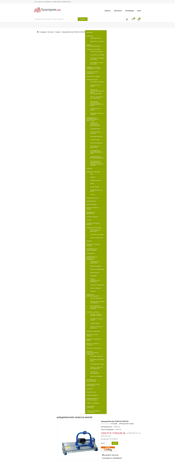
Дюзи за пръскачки (96, 237)
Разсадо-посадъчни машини (93, 223)
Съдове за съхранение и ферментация (95, 124)
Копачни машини (92, 216)
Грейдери (93, 275)
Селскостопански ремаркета (93, 72)
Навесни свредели (93, 403)
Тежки (92, 183)
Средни (57, 32)
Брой (103, 443)
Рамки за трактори (97, 285)
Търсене (82, 19)
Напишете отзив (126, 423)
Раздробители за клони (96, 190)
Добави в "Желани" (110, 455)
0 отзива (114, 423)
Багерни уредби (95, 266)
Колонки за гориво (96, 51)
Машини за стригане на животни (97, 302)
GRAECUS (116, 427)
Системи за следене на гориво (97, 58)
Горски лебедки (95, 288)
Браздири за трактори (91, 212)
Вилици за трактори (97, 269)
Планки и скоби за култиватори (96, 368)
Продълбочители (93, 198)
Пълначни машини (96, 143)
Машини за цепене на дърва (94, 339)
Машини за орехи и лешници (93, 344)
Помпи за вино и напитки (95, 132)
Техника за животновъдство (93, 295)
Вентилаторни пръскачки (95, 230)
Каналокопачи (91, 392)
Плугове (89, 168)
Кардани (93, 291)
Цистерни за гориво (97, 54)
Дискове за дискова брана (97, 360)
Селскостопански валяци (93, 208)
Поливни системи (93, 312)
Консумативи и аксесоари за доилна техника (97, 307)
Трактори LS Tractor (97, 41)
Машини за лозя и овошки (93, 335)
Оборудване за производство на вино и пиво (93, 119)
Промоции (129, 10)
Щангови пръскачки (97, 234)
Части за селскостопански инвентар (93, 353)
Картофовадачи (92, 395)
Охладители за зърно (95, 85)
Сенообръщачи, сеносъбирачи (92, 249)
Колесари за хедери (93, 76)
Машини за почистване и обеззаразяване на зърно (96, 103)
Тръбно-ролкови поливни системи (96, 315)
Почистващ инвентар (91, 407)
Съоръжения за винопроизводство (96, 157)
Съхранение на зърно (95, 109)
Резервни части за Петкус (96, 114)
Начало (107, 10)
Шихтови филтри (96, 136)
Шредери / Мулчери (46, 32)
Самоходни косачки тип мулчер (93, 384)
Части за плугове (96, 376)
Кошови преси (95, 139)
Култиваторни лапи (97, 364)
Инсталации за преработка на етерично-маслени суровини (96, 163)
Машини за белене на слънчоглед (96, 97)
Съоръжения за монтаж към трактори (92, 258)
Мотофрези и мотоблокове (91, 380)
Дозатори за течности (94, 146)
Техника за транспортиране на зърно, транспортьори (97, 91)
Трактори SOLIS (95, 38)
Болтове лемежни (96, 356)
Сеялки (89, 220)
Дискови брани (92, 204)
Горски (92, 194)
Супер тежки (94, 186)
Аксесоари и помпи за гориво (96, 63)
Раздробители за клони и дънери (93, 399)
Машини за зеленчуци (94, 348)
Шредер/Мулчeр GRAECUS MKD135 (73, 32)
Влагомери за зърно (97, 81)
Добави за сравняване (112, 458)
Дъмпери (90, 388)
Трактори (90, 36)
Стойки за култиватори (95, 372)
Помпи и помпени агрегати (96, 327)
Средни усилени (95, 180)
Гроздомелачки (95, 128)
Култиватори (91, 201)
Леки (91, 174)
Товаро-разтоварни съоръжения (93, 411)
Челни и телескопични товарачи (95, 280)
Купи (115, 443)
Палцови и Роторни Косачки (93, 244)
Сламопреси (91, 253)
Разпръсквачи (95, 323)
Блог (139, 10)
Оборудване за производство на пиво (96, 152)
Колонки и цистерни (94, 49)
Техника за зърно (92, 79)
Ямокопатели (95, 272)
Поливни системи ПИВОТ (96, 319)
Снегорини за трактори (94, 262)
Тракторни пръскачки (94, 227)
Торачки (89, 241)
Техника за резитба (93, 331)
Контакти (118, 10)
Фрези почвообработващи (94, 45)
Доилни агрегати (96, 298)
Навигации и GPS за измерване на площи (94, 67)
